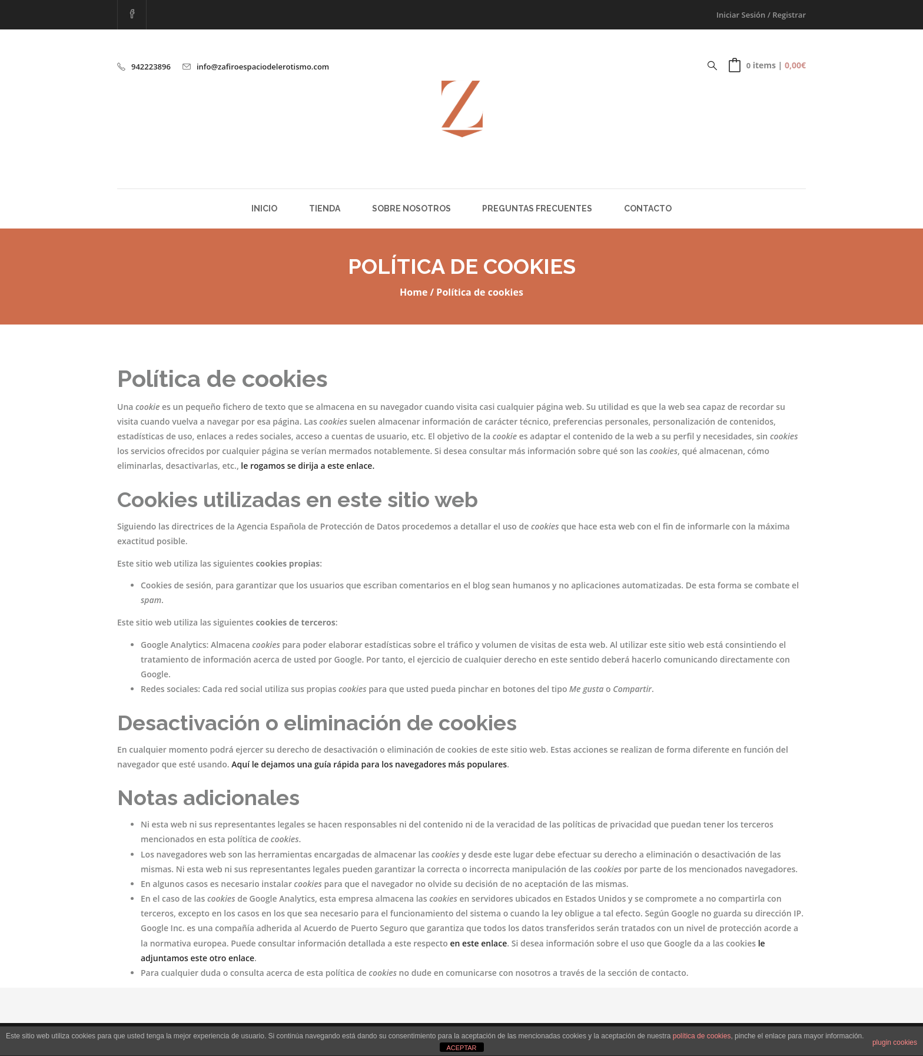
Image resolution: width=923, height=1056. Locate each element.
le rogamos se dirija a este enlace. (307, 465)
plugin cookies (894, 1042)
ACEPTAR (461, 1047)
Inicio (264, 208)
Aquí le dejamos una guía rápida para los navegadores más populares (369, 764)
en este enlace (478, 943)
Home (413, 292)
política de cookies (702, 1036)
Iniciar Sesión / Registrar (761, 14)
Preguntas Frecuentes (537, 208)
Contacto (648, 208)
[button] (767, 65)
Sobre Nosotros (411, 208)
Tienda (324, 208)
